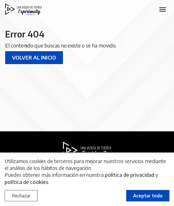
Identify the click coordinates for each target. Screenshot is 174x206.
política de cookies (26, 182)
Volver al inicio (34, 57)
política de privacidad (129, 174)
